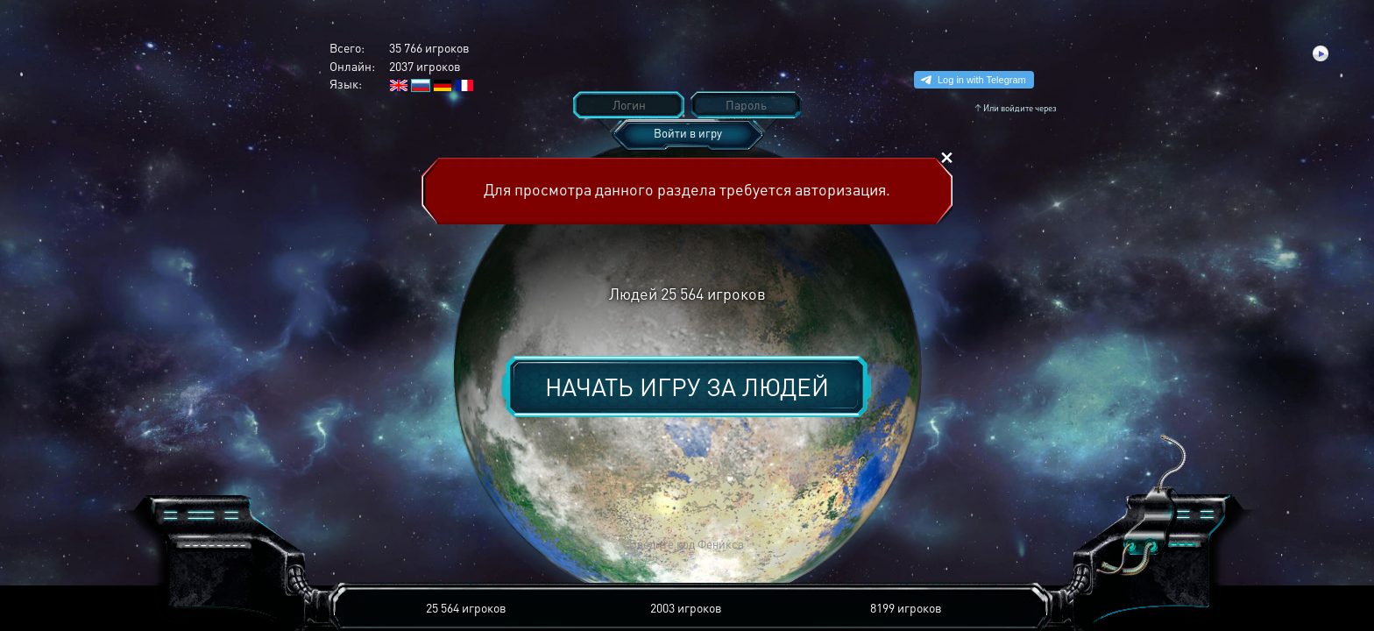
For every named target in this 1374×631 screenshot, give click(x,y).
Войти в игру (688, 132)
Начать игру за (687, 386)
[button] (429, 544)
